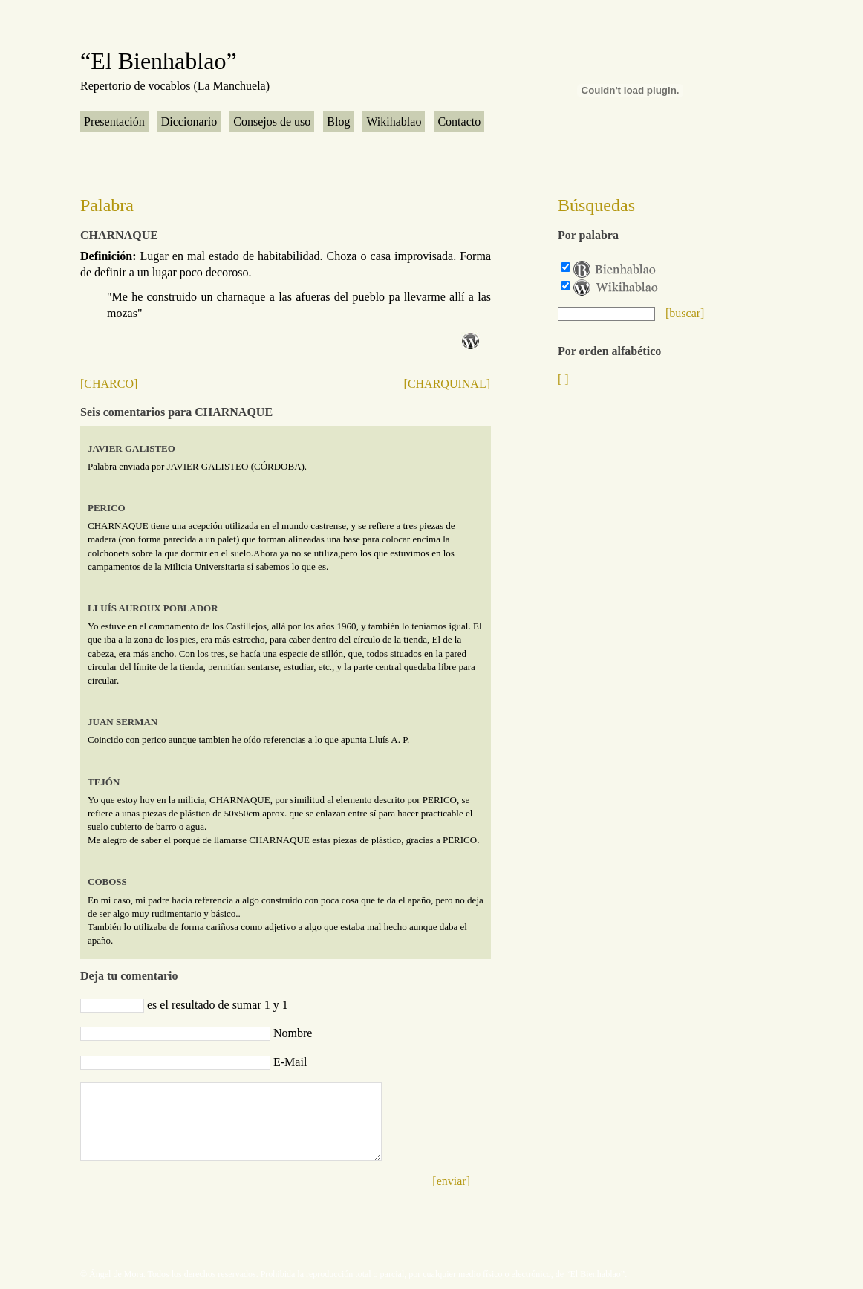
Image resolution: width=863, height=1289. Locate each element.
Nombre (292, 1033)
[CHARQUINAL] (447, 383)
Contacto (459, 121)
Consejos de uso (271, 121)
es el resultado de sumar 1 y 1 (217, 1005)
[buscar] (684, 313)
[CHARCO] (108, 383)
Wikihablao (393, 121)
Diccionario (189, 121)
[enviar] (451, 1181)
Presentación (114, 121)
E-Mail (290, 1062)
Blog (338, 121)
